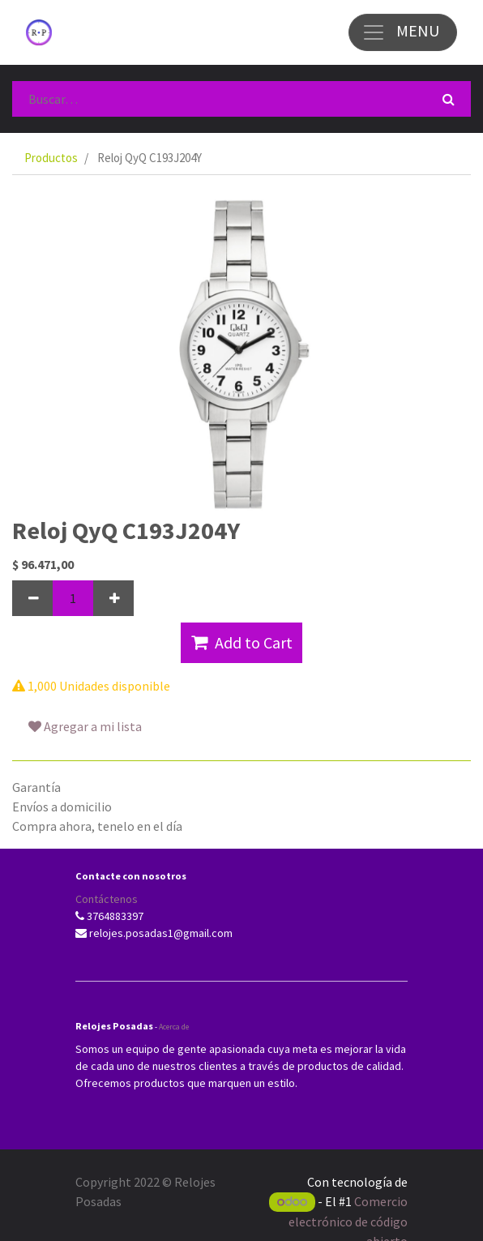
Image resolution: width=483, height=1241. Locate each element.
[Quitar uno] (32, 598)
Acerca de (174, 1026)
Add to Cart (242, 642)
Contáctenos (106, 899)
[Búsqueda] (448, 99)
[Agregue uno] (113, 598)
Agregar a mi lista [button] (85, 726)
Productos (51, 157)
